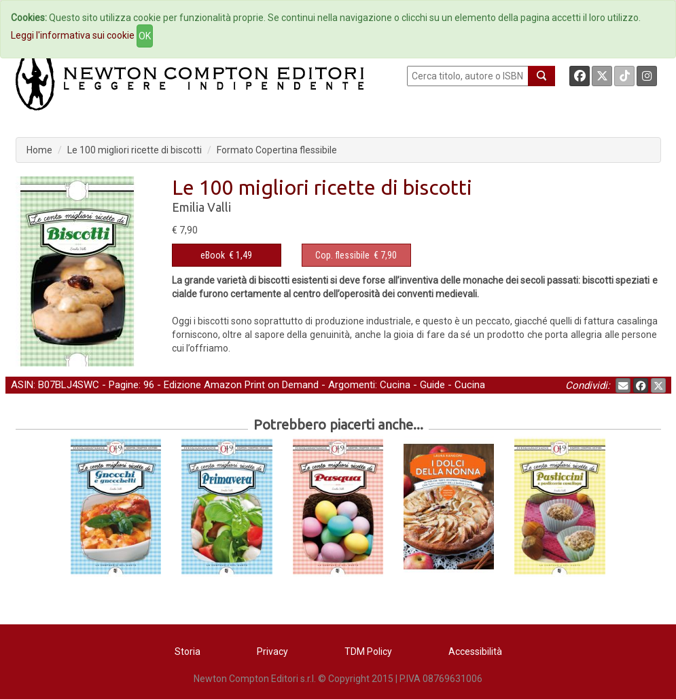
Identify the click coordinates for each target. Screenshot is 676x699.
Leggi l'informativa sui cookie (73, 35)
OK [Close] (145, 36)
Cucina (395, 385)
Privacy (272, 651)
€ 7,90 (356, 255)
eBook (212, 255)
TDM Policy (368, 651)
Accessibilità (475, 651)
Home (39, 150)
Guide (432, 385)
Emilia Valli (201, 207)
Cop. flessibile (342, 255)
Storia (187, 651)
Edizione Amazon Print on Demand (241, 385)
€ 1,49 (226, 255)
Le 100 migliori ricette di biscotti (134, 150)
